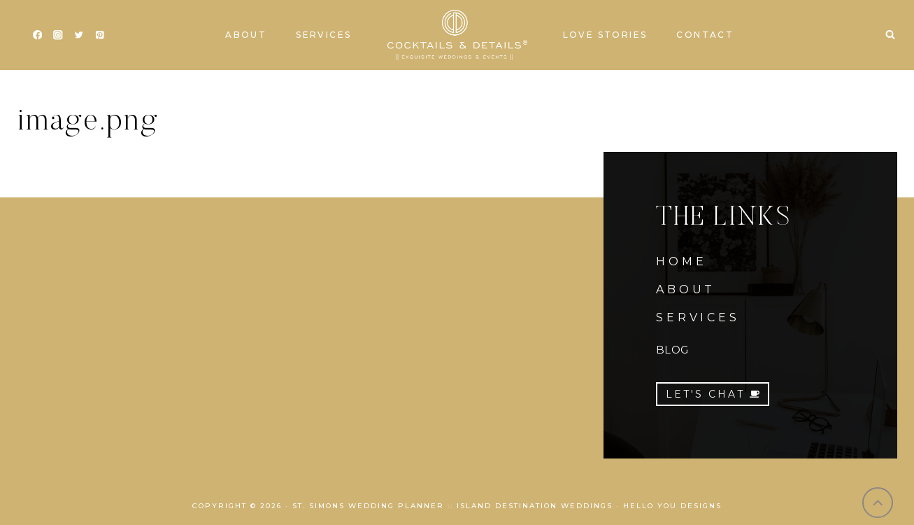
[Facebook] (37, 35)
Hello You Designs (672, 505)
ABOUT (685, 289)
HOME (681, 261)
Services (323, 34)
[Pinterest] (99, 35)
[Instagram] (58, 35)
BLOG (672, 349)
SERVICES (697, 317)
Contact (705, 34)
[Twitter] (78, 35)
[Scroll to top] (878, 503)
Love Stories (605, 34)
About (245, 34)
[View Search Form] (890, 35)
